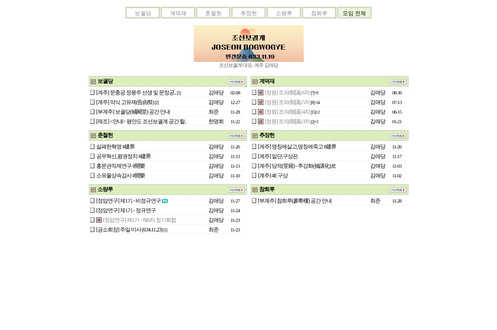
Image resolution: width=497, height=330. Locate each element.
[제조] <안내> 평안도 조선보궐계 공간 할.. (141, 121)
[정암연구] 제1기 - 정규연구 (126, 210)
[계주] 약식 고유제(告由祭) (125, 102)
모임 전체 (354, 13)
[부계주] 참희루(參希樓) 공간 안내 (295, 201)
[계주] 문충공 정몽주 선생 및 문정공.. (136, 92)
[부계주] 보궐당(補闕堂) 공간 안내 (133, 112)
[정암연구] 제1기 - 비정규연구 (128, 201)
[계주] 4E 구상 (273, 175)
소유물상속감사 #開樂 (120, 175)
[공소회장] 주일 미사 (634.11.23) (129, 229)
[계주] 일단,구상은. (278, 156)
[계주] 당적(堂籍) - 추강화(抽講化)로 (297, 166)
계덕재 (178, 13)
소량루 (284, 13)
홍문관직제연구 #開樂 (120, 166)
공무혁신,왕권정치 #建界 (123, 156)
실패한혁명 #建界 (115, 146)
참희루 (319, 13)
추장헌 (248, 13)
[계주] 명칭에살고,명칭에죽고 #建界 (297, 146)
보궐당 (143, 13)
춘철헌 (213, 13)
